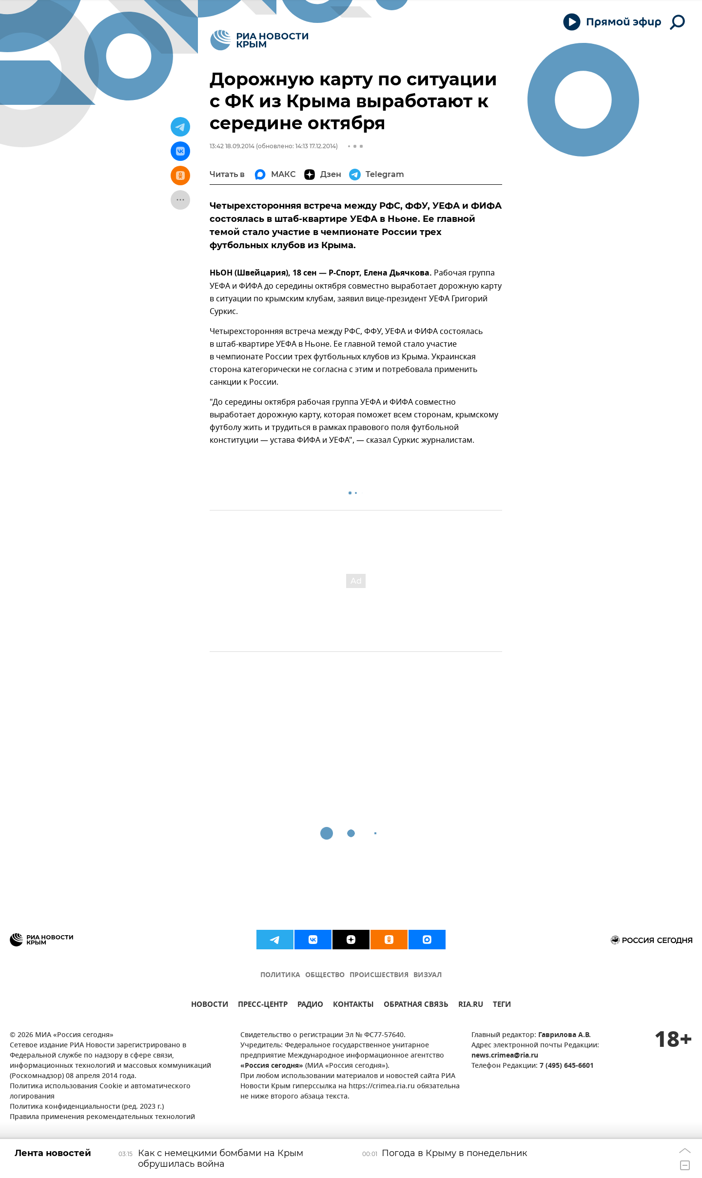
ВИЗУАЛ (427, 975)
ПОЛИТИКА (280, 975)
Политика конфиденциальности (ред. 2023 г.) (87, 1107)
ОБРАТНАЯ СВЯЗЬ (416, 1005)
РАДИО (310, 1005)
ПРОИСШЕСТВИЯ (379, 975)
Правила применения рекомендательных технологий (102, 1117)
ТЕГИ (502, 1005)
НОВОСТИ (209, 1005)
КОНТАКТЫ (353, 1005)
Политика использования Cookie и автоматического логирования (100, 1091)
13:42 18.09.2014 (232, 146)
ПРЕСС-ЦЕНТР (263, 1005)
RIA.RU (470, 1005)
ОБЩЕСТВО (325, 975)
